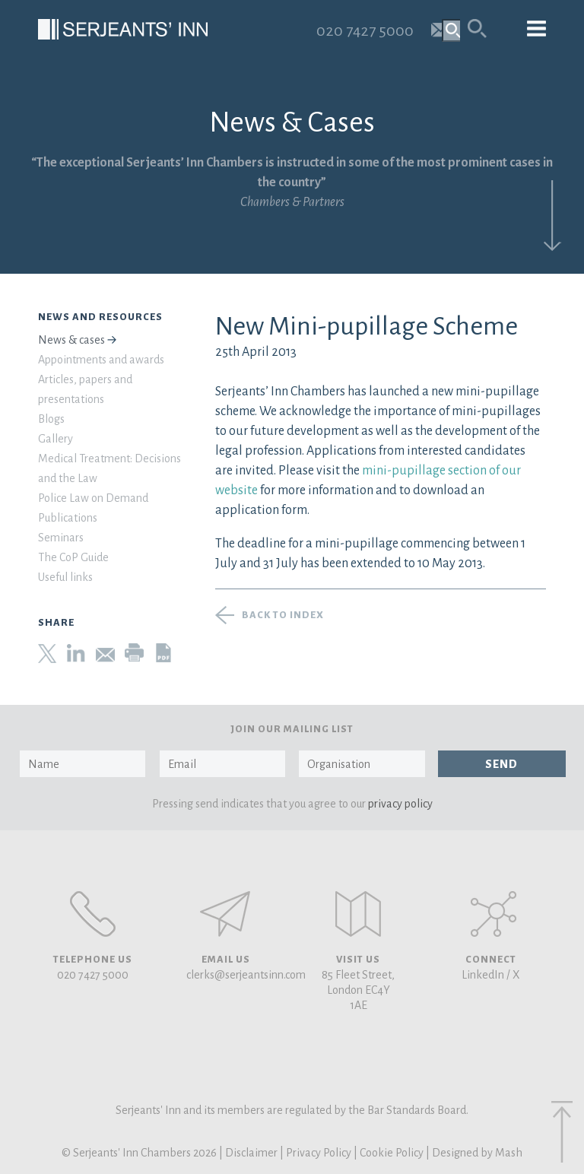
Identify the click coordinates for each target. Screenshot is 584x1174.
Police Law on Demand (93, 498)
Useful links (65, 577)
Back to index (283, 615)
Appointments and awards (101, 360)
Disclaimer (251, 1153)
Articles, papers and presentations (85, 389)
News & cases (71, 340)
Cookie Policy (392, 1153)
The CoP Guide (73, 557)
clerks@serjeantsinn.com (246, 975)
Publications (67, 518)
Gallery (55, 439)
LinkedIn (483, 975)
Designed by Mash (477, 1153)
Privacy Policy (318, 1153)
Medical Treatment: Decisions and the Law (109, 468)
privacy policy (400, 804)
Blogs (51, 419)
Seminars (61, 537)
